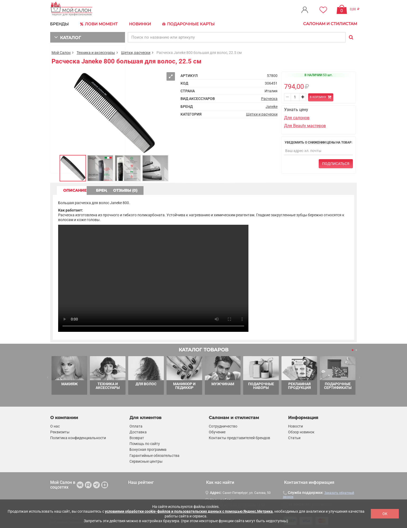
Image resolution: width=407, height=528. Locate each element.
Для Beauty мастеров (305, 124)
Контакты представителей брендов (239, 437)
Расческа (269, 98)
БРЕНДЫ (59, 23)
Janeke (272, 106)
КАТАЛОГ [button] (66, 36)
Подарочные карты (186, 24)
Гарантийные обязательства (154, 455)
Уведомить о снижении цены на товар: (318, 142)
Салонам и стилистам (330, 23)
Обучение (217, 431)
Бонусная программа (148, 449)
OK (384, 514)
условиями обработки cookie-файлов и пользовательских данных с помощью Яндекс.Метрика (189, 511)
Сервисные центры (146, 460)
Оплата (136, 425)
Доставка (138, 431)
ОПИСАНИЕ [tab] (78, 189)
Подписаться (335, 163)
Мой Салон (61, 52)
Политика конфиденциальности (78, 437)
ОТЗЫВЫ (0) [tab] (169, 189)
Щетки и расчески (262, 113)
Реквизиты (60, 431)
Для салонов (296, 117)
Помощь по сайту (145, 443)
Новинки (138, 23)
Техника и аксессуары (96, 52)
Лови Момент (98, 24)
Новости (295, 425)
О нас (55, 425)
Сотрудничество (223, 425)
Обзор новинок (301, 431)
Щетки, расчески (135, 52)
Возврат (137, 437)
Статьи (294, 437)
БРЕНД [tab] (124, 189)
